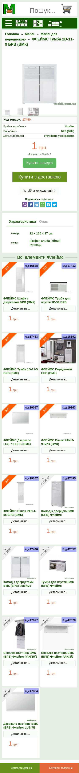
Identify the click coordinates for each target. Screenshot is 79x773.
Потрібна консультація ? (39, 190)
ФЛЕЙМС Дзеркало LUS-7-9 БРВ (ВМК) (17, 442)
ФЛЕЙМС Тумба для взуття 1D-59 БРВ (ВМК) (55, 302)
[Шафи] (38, 23)
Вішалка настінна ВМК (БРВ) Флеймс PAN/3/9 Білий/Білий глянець (57, 656)
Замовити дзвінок (21, 767)
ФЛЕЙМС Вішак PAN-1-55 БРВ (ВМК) (19, 513)
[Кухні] (21, 23)
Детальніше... (20, 308)
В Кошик (30, 321)
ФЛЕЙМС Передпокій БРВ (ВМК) (56, 371)
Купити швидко (39, 163)
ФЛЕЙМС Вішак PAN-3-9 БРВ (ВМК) (57, 442)
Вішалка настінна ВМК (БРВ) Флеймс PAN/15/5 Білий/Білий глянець (20, 656)
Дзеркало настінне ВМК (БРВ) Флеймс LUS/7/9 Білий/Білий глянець (20, 727)
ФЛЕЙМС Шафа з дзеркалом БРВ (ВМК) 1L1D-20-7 (19, 302)
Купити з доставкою (39, 177)
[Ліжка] (55, 23)
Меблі (30, 34)
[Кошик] (68, 9)
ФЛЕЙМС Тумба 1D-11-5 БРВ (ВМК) (20, 371)
